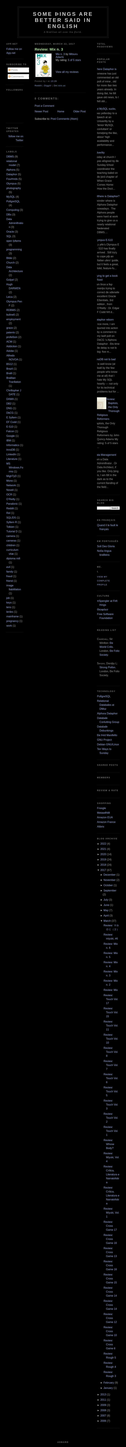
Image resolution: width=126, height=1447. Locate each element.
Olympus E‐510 (103, 240)
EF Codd (11, 422)
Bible (9, 258)
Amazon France (106, 822)
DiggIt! (48, 85)
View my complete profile (103, 581)
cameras (11, 540)
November (110, 880)
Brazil (9, 368)
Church (10, 262)
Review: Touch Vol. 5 (111, 1091)
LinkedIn (11, 454)
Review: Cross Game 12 (110, 1318)
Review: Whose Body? (109, 1144)
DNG (9, 408)
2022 (103, 843)
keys (9, 602)
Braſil (9, 373)
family (9, 571)
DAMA (10, 399)
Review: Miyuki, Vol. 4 (111, 1157)
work (9, 625)
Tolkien (10, 526)
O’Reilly (10, 499)
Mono (9, 480)
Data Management (105, 454)
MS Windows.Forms (14, 467)
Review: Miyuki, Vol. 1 (111, 1212)
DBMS (10, 156)
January (108, 1388)
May (106, 910)
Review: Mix (111, 990)
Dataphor (11, 174)
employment (13, 319)
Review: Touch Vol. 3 (111, 1104)
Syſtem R (11, 522)
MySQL (10, 196)
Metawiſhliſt (103, 812)
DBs (8, 214)
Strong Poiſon (107, 667)
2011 (103, 1399)
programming (14, 249)
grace (9, 327)
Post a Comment (44, 105)
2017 (103, 870)
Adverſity (99, 152)
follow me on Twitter (16, 138)
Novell (9, 490)
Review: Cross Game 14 (110, 1291)
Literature (11, 459)
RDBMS (11, 310)
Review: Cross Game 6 (109, 1344)
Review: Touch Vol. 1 (111, 1131)
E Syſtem (11, 417)
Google (10, 436)
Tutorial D (12, 531)
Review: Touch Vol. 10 (111, 1038)
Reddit (10, 508)
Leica (9, 296)
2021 (103, 849)
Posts (13, 70)
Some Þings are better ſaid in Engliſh (63, 20)
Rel (8, 513)
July (106, 899)
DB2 (8, 403)
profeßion (11, 337)
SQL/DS (11, 517)
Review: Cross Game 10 (110, 1331)
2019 (103, 859)
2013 (103, 1394)
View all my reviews (67, 71)
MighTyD (11, 476)
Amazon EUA (105, 817)
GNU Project (104, 739)
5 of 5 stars (74, 60)
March (107, 920)
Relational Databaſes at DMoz (105, 705)
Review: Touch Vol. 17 (111, 999)
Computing (12, 210)
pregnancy (12, 621)
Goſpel (10, 279)
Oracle (10, 231)
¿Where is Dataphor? (106, 196)
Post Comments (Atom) (64, 118)
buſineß (10, 314)
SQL (8, 236)
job (8, 598)
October (108, 885)
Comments (16, 76)
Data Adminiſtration (14, 223)
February (109, 1382)
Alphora (10, 169)
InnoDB (10, 449)
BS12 (9, 364)
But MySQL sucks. (105, 108)
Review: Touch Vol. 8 (111, 1052)
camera (10, 536)
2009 (103, 1405)
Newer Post (41, 111)
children (10, 545)
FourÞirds (12, 179)
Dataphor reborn (104, 319)
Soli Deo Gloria (106, 546)
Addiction (11, 346)
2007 (103, 1415)
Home (60, 111)
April (106, 915)
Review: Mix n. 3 (49, 49)
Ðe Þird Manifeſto (107, 735)
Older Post (79, 111)
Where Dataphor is (105, 69)
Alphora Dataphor (107, 713)
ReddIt (38, 85)
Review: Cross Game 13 (110, 1252)
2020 (103, 854)
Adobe (10, 351)
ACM (9, 341)
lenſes (9, 611)
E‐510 (9, 426)
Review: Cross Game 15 (110, 1278)
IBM (8, 440)
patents (10, 332)
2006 (103, 1420)
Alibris (100, 826)
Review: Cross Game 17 (110, 1226)
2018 (103, 864)
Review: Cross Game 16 (110, 1239)
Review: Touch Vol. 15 (111, 1012)
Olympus (11, 183)
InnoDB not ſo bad (105, 359)
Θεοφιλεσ (102, 609)
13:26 (54, 81)
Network (11, 485)
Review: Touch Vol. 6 (111, 1078)
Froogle (101, 808)
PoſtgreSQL (13, 201)
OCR (9, 494)
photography (13, 188)
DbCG (9, 412)
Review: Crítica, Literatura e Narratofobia (111, 1174)
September (110, 890)
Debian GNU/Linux (108, 744)
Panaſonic (12, 503)
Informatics (12, 445)
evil (8, 567)
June (106, 905)
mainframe (12, 616)
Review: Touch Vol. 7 (111, 1065)
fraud (9, 576)
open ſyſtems (13, 240)
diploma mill (13, 558)
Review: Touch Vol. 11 (111, 1025)
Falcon (10, 431)
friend (9, 580)
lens (8, 607)
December (110, 874)
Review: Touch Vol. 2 (111, 1117)
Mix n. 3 (60, 54)
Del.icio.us (59, 85)
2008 (103, 1410)
